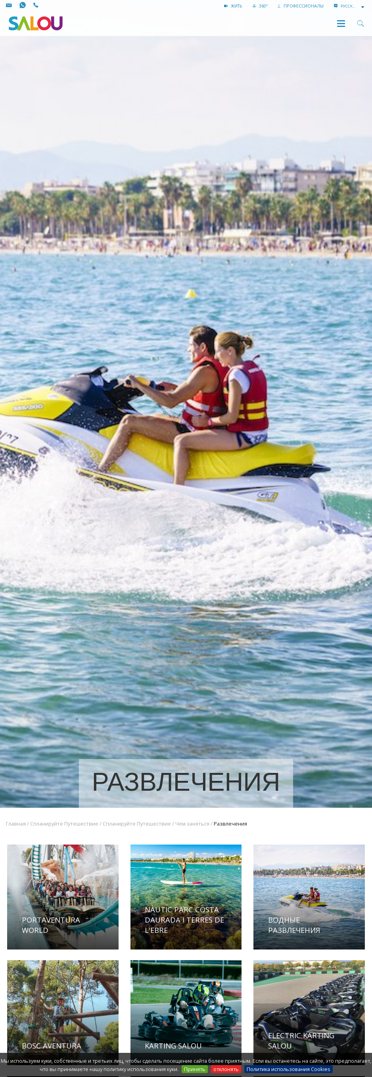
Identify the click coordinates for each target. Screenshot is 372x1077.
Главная (16, 823)
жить (233, 6)
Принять (194, 1069)
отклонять (226, 1069)
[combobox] (353, 6)
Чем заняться (192, 823)
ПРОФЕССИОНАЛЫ (301, 6)
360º (260, 6)
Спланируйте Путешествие (64, 823)
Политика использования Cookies (288, 1069)
